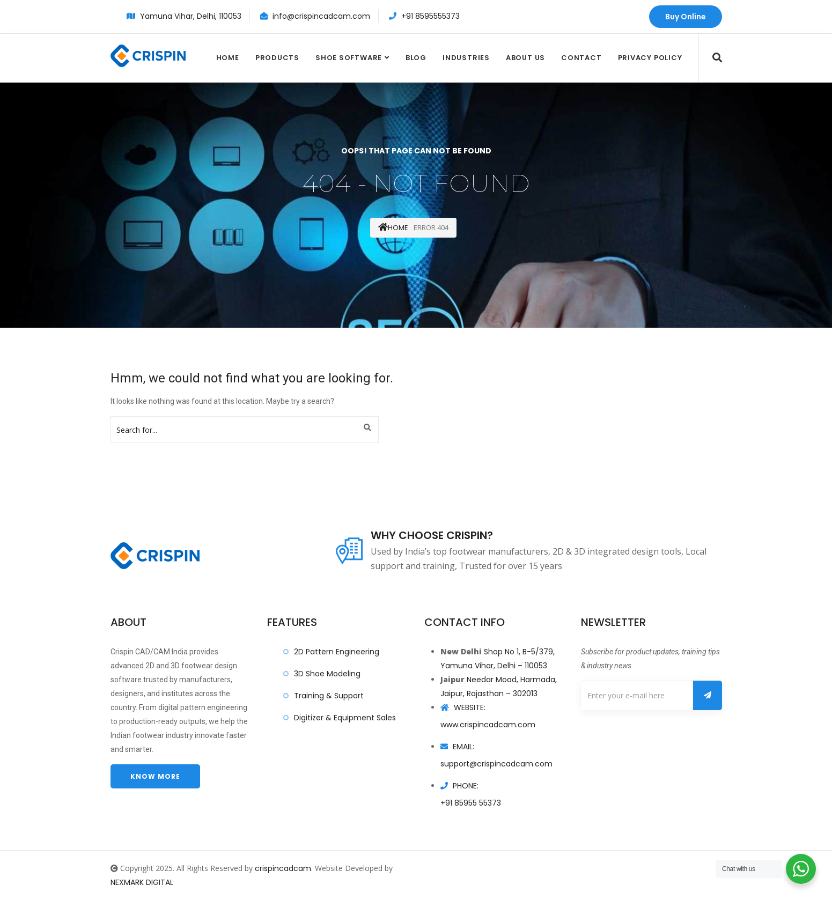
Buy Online (685, 16)
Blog (416, 58)
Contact (581, 58)
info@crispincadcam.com (321, 16)
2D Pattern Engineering (336, 651)
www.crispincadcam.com (487, 724)
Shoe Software (348, 58)
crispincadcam (283, 868)
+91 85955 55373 (470, 803)
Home (227, 58)
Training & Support (329, 695)
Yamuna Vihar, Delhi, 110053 (190, 16)
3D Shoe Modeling (327, 673)
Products (277, 58)
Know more (155, 776)
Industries (466, 58)
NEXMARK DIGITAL (142, 882)
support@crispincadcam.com (496, 763)
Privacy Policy (650, 58)
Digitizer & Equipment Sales (345, 717)
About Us (525, 58)
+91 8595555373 (430, 16)
